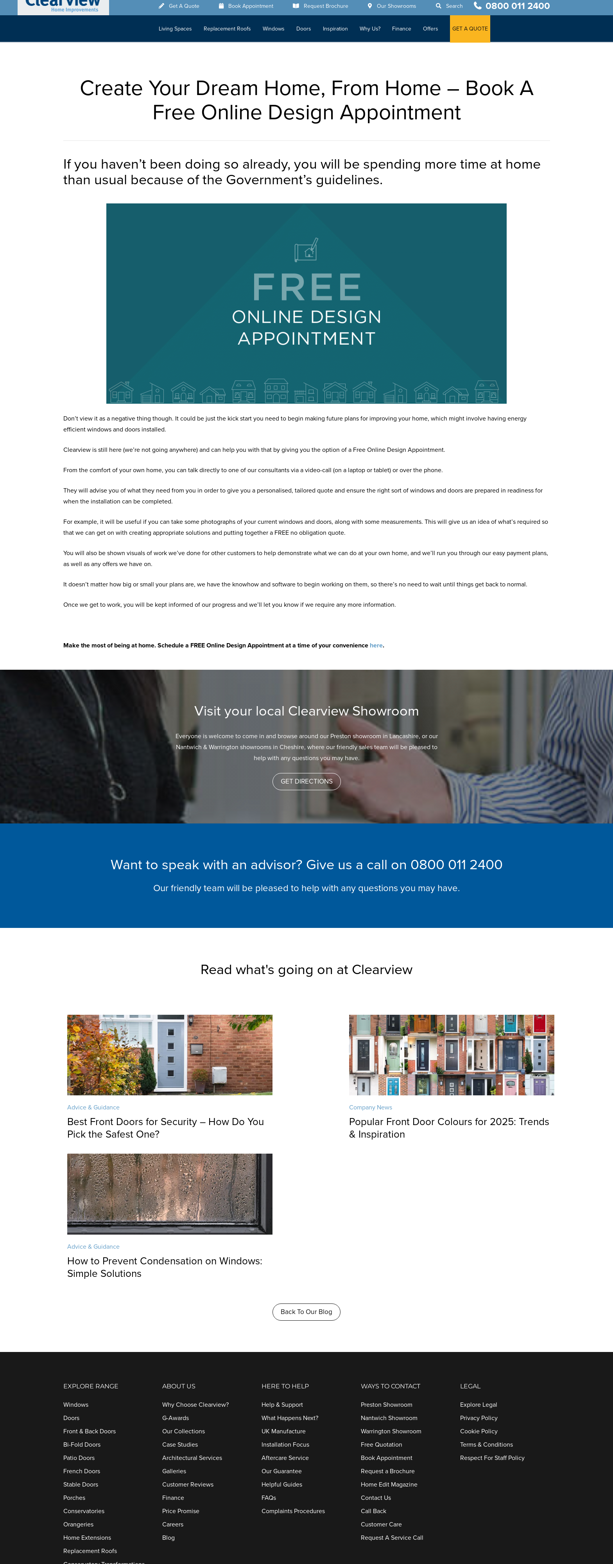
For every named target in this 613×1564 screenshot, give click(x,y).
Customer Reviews (187, 1346)
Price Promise (180, 1373)
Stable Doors (80, 1346)
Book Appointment (259, 9)
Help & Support (282, 1267)
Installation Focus (285, 1307)
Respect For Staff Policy (492, 1320)
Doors (312, 31)
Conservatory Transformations (104, 1426)
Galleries (174, 1333)
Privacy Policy (479, 1280)
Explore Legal (478, 1267)
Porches (74, 1360)
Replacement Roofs (236, 31)
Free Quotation (381, 1307)
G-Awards (175, 1280)
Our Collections (183, 1293)
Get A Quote (192, 9)
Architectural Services (192, 1320)
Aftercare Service (285, 1320)
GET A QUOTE (478, 31)
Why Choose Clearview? (195, 1267)
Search (463, 9)
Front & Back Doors (89, 1293)
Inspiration (344, 31)
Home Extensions (87, 1400)
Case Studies (180, 1307)
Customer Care (381, 1386)
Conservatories (83, 1373)
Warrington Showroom (391, 1293)
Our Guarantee (282, 1333)
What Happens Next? (290, 1280)
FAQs (269, 1360)
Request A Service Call (392, 1400)
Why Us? (378, 31)
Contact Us (376, 1360)
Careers (172, 1386)
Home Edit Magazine (389, 1346)
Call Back (373, 1373)
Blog (168, 1400)
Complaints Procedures (293, 1373)
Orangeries (78, 1386)
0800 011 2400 (518, 8)
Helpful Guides (282, 1346)
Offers (439, 31)
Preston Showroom (386, 1267)
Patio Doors (79, 1320)
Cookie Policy (479, 1293)
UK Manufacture (284, 1293)
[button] (306, 781)
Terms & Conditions (486, 1307)
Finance (410, 31)
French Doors (81, 1333)
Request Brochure (334, 9)
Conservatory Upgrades (95, 1440)
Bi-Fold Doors (81, 1307)
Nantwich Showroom (389, 1280)
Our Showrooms (405, 9)
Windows (282, 31)
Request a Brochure (388, 1333)
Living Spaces (184, 31)
